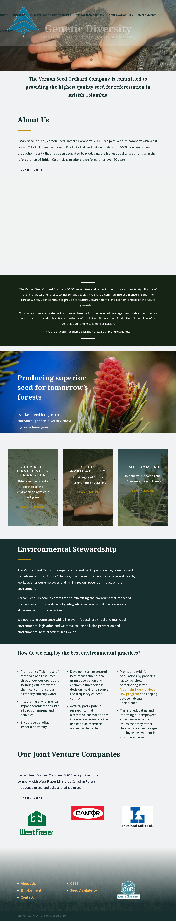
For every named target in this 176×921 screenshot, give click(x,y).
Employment (147, 15)
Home (4, 15)
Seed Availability (121, 15)
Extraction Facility (90, 15)
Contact (6, 31)
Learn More (32, 170)
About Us (19, 15)
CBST (74, 883)
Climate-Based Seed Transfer (50, 15)
